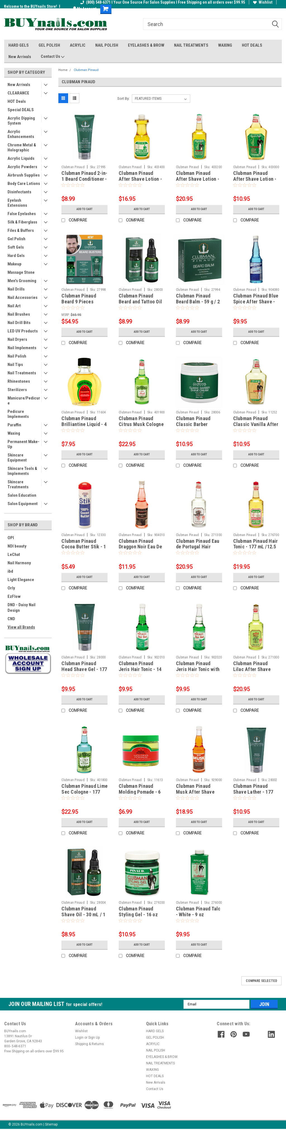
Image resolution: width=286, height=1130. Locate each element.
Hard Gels (16, 255)
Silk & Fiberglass (22, 222)
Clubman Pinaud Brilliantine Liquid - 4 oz (84, 424)
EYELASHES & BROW (146, 45)
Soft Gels (16, 247)
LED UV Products (23, 331)
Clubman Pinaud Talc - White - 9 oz (198, 911)
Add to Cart (84, 209)
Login (79, 1037)
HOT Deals (17, 101)
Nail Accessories (22, 297)
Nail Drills (16, 289)
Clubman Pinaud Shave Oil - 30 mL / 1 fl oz (83, 914)
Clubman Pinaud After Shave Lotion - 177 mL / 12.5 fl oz (197, 179)
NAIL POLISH (106, 45)
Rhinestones (19, 381)
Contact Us (53, 57)
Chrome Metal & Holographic (22, 147)
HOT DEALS (252, 45)
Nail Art (14, 305)
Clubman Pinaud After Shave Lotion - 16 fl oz (140, 179)
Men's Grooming (22, 280)
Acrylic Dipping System (21, 121)
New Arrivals (19, 56)
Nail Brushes (19, 314)
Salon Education (22, 495)
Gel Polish (16, 238)
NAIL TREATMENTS (191, 45)
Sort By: (123, 98)
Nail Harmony (19, 562)
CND (11, 618)
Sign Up (94, 1037)
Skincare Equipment (17, 458)
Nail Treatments (22, 372)
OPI (11, 537)
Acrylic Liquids (21, 158)
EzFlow (14, 596)
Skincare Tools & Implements (22, 471)
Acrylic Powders (22, 166)
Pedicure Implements (18, 414)
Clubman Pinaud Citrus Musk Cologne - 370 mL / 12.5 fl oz (141, 424)
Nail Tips (15, 364)
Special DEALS (21, 109)
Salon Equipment (23, 503)
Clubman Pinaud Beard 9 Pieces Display (78, 301)
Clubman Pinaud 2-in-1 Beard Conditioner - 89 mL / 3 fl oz (84, 179)
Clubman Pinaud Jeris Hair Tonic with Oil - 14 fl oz (198, 669)
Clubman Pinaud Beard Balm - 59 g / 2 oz (198, 301)
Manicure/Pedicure (24, 401)
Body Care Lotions (24, 183)
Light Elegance (21, 579)
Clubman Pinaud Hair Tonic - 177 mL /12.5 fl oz (255, 547)
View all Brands (21, 627)
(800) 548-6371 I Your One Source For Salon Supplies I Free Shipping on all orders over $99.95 (162, 2)
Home (63, 70)
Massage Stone (21, 272)
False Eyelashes (22, 213)
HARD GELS (18, 45)
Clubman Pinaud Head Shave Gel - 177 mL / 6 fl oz (84, 669)
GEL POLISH (49, 45)
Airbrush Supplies (24, 175)
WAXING (225, 45)
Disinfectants (19, 191)
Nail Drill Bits (19, 322)
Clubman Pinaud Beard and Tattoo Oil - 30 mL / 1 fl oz (140, 301)
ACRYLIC (77, 45)
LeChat (14, 554)
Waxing (14, 433)
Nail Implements (22, 347)
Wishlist (262, 2)
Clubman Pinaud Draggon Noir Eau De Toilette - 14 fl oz (140, 547)
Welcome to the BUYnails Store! (31, 6)
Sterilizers (17, 389)
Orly (11, 588)
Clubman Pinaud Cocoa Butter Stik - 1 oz (83, 547)
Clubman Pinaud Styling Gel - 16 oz (138, 911)
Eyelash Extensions (17, 203)
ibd (10, 571)
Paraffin (14, 424)
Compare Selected (261, 981)
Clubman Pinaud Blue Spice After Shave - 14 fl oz (255, 301)
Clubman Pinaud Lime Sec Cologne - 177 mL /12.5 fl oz (84, 792)
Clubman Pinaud (86, 70)
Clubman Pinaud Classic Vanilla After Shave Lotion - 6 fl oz (256, 424)
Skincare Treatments (18, 484)
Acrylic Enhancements (21, 134)
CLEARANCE (18, 93)
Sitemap (51, 1124)
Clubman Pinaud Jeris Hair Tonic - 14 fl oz (140, 669)
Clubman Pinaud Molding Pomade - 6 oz (140, 792)
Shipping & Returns (89, 1044)
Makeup (15, 264)
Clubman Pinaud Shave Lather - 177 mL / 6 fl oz (253, 792)
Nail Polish (17, 356)
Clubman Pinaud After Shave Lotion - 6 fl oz (255, 179)
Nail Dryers (17, 339)
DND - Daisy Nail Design (21, 607)
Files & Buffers (21, 230)
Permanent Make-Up (23, 444)
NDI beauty (17, 546)
